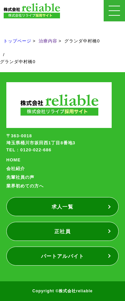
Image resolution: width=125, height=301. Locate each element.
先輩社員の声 (20, 177)
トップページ (17, 40)
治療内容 (48, 40)
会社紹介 (15, 168)
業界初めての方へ (25, 185)
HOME (13, 159)
